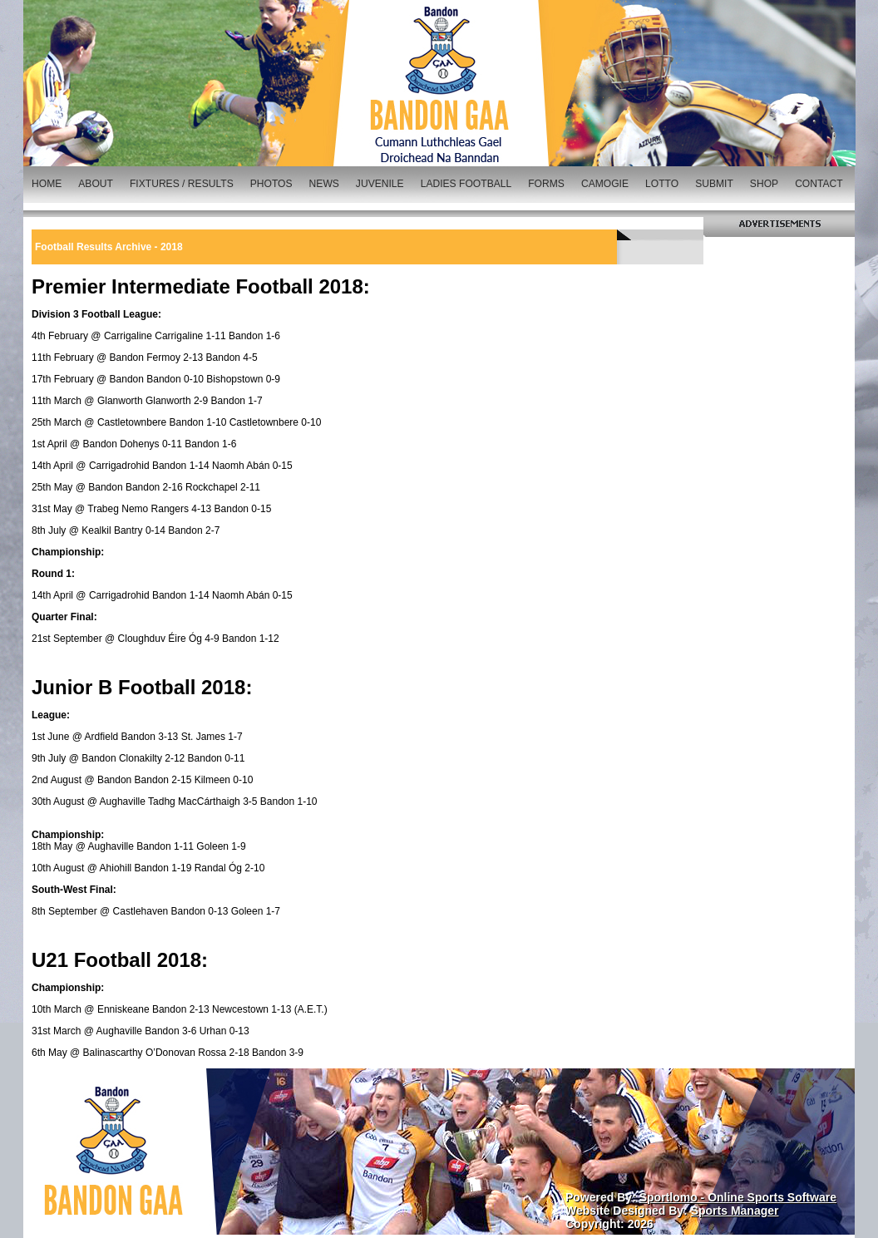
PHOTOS (271, 184)
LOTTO (661, 184)
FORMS (546, 184)
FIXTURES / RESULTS (182, 184)
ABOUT (95, 184)
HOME (47, 184)
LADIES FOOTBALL (466, 184)
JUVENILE (380, 184)
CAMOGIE (605, 184)
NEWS (324, 184)
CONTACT (819, 184)
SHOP (764, 184)
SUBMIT (714, 184)
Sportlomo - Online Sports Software (737, 1197)
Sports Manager (735, 1210)
